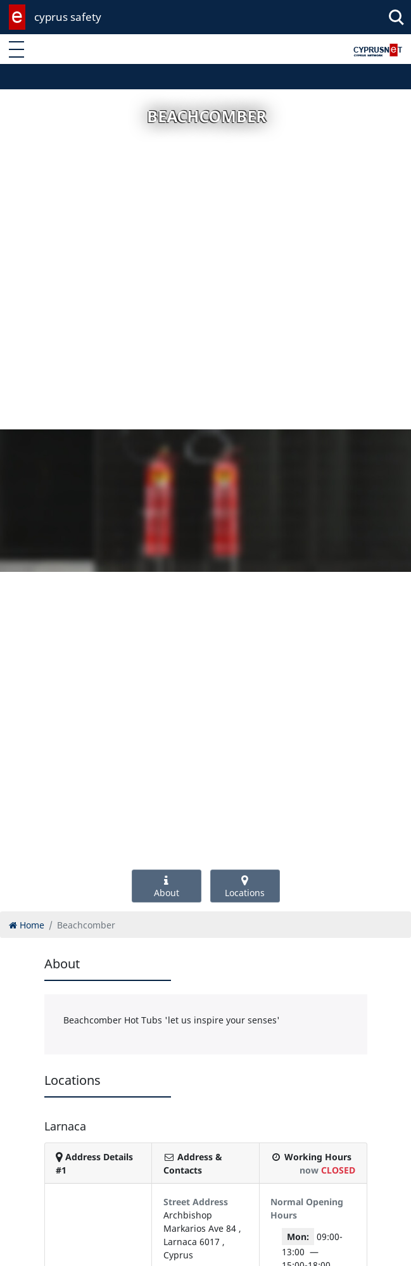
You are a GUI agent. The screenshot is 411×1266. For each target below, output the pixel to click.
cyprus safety (67, 16)
